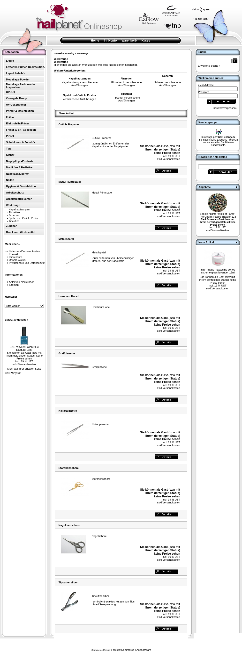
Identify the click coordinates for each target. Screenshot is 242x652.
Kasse (146, 40)
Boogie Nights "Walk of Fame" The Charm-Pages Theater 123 (217, 215)
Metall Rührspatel (70, 181)
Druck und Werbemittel (20, 232)
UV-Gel (10, 92)
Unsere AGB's (17, 259)
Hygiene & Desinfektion (21, 186)
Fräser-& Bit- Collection (21, 129)
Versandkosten (27, 364)
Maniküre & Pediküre (19, 167)
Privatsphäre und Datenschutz (27, 262)
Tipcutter (14, 221)
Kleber (10, 154)
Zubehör (11, 225)
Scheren (14, 215)
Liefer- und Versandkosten (24, 251)
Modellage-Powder (18, 79)
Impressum (15, 257)
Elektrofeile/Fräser (17, 123)
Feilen (10, 117)
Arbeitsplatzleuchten (19, 198)
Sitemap (14, 284)
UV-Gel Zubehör (16, 104)
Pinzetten (14, 212)
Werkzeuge (82, 53)
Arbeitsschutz (15, 192)
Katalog (70, 53)
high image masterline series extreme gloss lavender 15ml (218, 271)
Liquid (10, 60)
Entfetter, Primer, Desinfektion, (25, 66)
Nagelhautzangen (19, 209)
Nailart (10, 180)
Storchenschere (69, 467)
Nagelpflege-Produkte (20, 161)
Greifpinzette (67, 353)
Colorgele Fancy (16, 98)
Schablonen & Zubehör (20, 142)
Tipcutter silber (68, 582)
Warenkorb (129, 40)
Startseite (59, 53)
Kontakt (13, 254)
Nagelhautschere (69, 525)
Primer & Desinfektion (20, 110)
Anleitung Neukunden (21, 281)
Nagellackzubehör (17, 173)
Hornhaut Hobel (69, 296)
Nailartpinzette (68, 410)
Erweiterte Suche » (209, 65)
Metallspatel (66, 238)
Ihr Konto (110, 40)
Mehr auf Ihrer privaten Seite (24, 368)
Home (95, 40)
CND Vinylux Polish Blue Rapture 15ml (24, 348)
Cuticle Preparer (69, 124)
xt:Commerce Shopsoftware (134, 649)
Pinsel (10, 136)
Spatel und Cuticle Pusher (24, 218)
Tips (8, 148)
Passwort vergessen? (224, 108)
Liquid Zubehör (15, 73)
